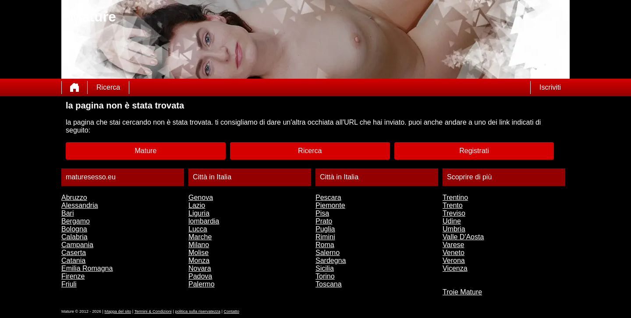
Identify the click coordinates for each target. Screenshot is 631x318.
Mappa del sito (118, 311)
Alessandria (79, 205)
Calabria (74, 237)
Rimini (325, 237)
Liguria (198, 213)
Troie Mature (462, 292)
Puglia (325, 229)
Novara (199, 268)
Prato (324, 221)
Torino (325, 276)
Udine (452, 221)
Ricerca (108, 87)
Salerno (328, 252)
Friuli (69, 284)
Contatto (231, 311)
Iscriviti (550, 87)
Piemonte (330, 205)
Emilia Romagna (87, 268)
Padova (200, 276)
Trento (453, 205)
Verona (454, 260)
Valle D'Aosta (463, 237)
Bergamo (75, 221)
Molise (198, 252)
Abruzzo (74, 197)
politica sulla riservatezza (197, 311)
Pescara (328, 197)
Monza (198, 260)
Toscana (329, 284)
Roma (325, 244)
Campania (77, 244)
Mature (146, 150)
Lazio (196, 205)
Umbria (454, 229)
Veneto (453, 252)
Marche (200, 237)
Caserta (73, 252)
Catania (73, 260)
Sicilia (325, 268)
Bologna (74, 229)
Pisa (322, 213)
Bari (67, 213)
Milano (198, 244)
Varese (453, 244)
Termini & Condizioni (153, 311)
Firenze (73, 276)
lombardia (203, 221)
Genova (200, 197)
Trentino (455, 197)
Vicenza (455, 268)
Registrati (474, 150)
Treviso (454, 213)
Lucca (197, 229)
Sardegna (331, 260)
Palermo (201, 284)
